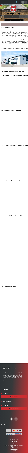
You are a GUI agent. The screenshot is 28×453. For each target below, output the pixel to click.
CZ (23, 2)
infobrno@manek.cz (14, 408)
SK (25, 2)
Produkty (19, 19)
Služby (9, 19)
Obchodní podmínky (14, 441)
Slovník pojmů (14, 443)
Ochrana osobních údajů (14, 439)
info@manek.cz (14, 396)
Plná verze (14, 450)
